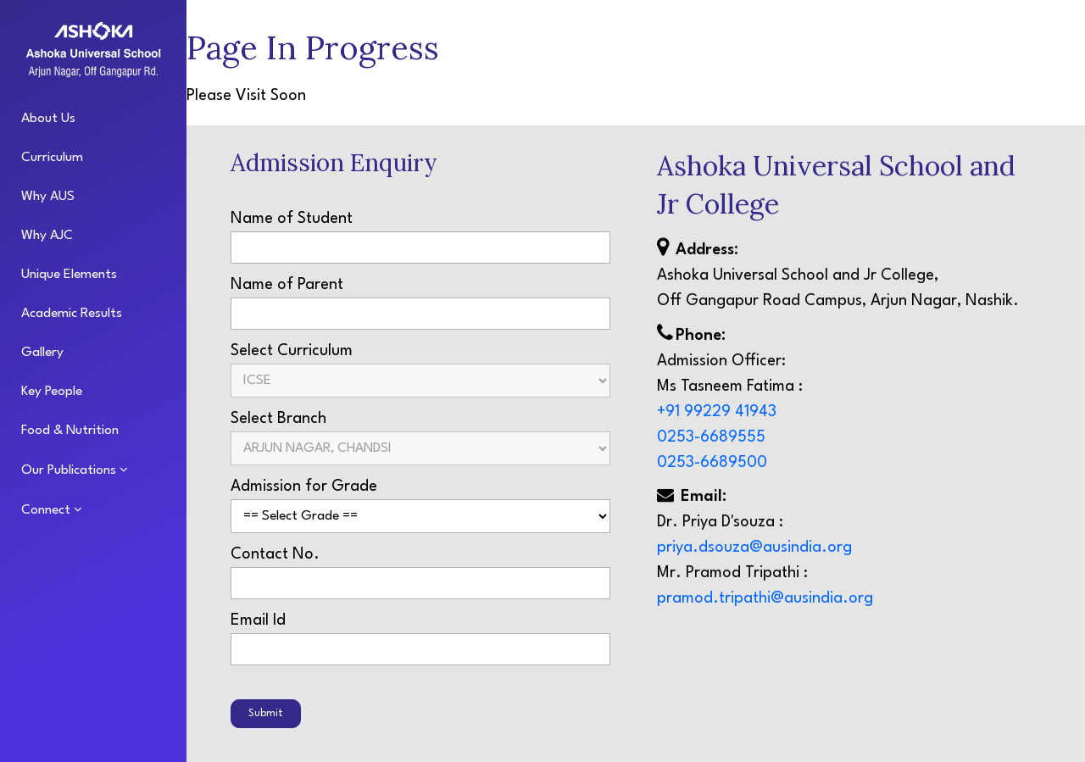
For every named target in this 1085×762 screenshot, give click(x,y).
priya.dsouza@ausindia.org (754, 549)
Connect (47, 510)
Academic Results (71, 313)
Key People (51, 391)
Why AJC (47, 235)
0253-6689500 (712, 464)
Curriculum (52, 157)
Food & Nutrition (70, 430)
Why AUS (48, 196)
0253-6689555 (711, 439)
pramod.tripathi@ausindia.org (765, 600)
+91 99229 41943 (716, 413)
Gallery (42, 352)
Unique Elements (69, 274)
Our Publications (70, 470)
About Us (48, 118)
